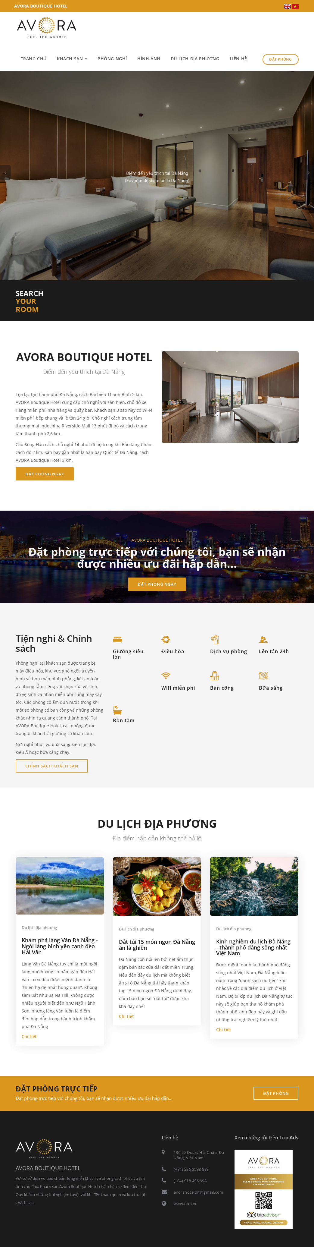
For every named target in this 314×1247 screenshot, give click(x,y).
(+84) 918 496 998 (190, 1180)
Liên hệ (238, 58)
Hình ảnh (148, 58)
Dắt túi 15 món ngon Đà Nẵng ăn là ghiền (157, 944)
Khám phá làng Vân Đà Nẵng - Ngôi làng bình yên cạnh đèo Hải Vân (60, 946)
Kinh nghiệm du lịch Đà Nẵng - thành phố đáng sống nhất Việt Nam (253, 947)
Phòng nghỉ (112, 58)
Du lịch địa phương (195, 58)
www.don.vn (186, 1203)
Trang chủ (34, 58)
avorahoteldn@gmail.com (198, 1192)
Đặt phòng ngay (44, 474)
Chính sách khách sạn (51, 766)
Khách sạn (72, 58)
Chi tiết (157, 199)
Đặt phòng (280, 59)
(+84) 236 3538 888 (191, 1169)
